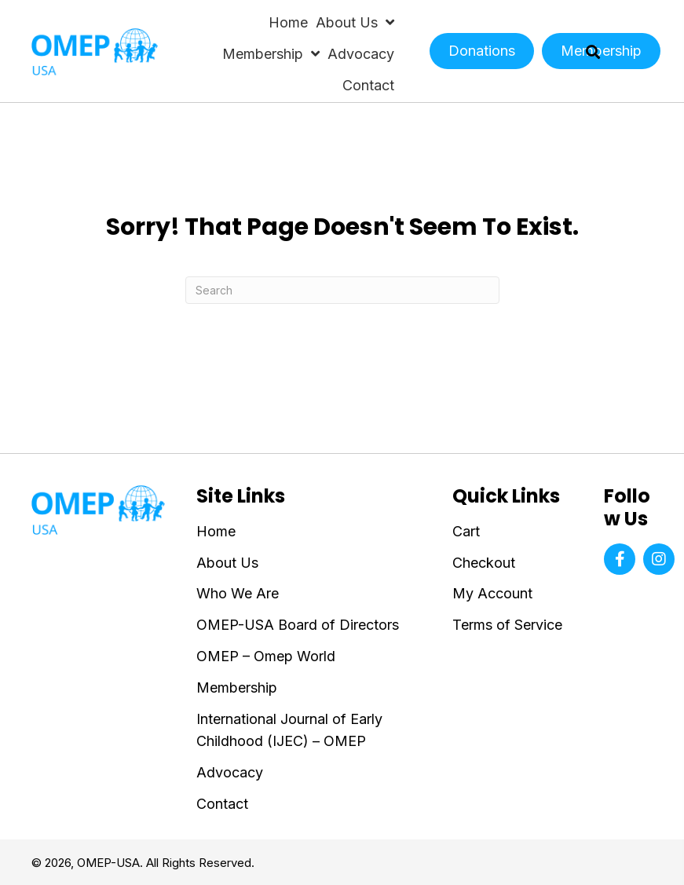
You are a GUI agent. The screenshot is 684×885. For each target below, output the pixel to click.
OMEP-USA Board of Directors (297, 624)
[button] (619, 559)
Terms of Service (507, 624)
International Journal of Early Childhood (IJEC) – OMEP (289, 730)
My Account (492, 593)
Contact (222, 803)
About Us (227, 562)
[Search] (342, 290)
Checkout (483, 562)
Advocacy (229, 772)
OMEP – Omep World (265, 656)
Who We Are (237, 593)
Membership (236, 687)
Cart (466, 531)
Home (216, 531)
